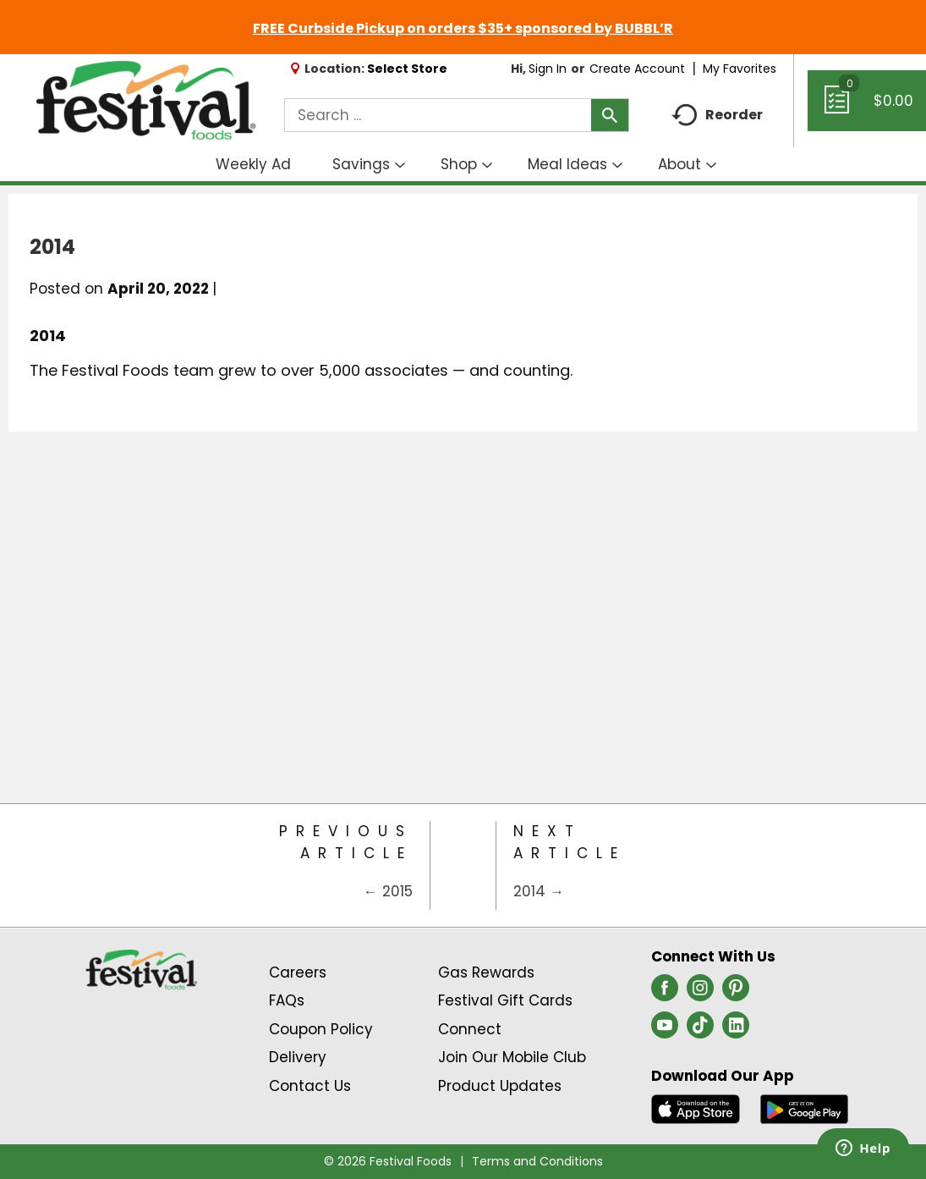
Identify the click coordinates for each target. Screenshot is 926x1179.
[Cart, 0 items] (866, 108)
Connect (469, 1029)
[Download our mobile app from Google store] (804, 1108)
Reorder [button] (717, 115)
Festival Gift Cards (505, 1000)
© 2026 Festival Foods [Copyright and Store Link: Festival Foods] (388, 1161)
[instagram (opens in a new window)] (700, 993)
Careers (297, 972)
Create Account (637, 68)
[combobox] (457, 115)
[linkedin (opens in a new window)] (735, 1030)
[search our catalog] (609, 115)
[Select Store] (409, 68)
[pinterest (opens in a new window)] (735, 993)
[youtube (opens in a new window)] (664, 1030)
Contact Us (310, 1086)
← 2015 (388, 891)
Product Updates (500, 1086)
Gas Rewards (486, 972)
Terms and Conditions (537, 1161)
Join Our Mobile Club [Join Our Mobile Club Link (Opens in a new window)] (512, 1057)
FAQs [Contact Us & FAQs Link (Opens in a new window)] (286, 1000)
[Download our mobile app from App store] (695, 1108)
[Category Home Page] (463, 865)
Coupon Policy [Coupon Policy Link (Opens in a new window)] (321, 1029)
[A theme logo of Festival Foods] (145, 101)
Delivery (297, 1057)
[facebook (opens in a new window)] (664, 993)
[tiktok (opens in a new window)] (700, 1030)
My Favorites (741, 68)
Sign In (548, 68)
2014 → (538, 891)
